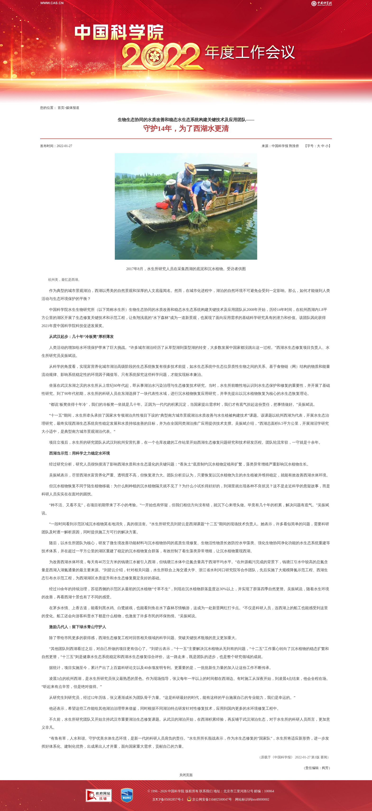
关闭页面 (186, 775)
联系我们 (206, 791)
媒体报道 (72, 108)
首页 (61, 108)
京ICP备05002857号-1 (167, 799)
